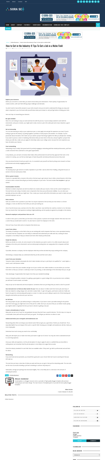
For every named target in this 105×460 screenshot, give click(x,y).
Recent (79, 68)
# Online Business (14, 375)
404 (26, 1)
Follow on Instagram (86, 48)
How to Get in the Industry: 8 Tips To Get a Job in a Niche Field (86, 426)
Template (75, 65)
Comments (93, 68)
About (14, 1)
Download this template (62, 17)
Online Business (15, 34)
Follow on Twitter (86, 38)
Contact (20, 1)
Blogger (75, 62)
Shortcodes (37, 17)
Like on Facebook (86, 41)
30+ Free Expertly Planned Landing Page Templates (85, 432)
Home (8, 1)
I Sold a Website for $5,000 (82, 438)
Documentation (47, 17)
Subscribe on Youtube (86, 45)
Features (27, 17)
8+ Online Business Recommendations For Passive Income (85, 446)
